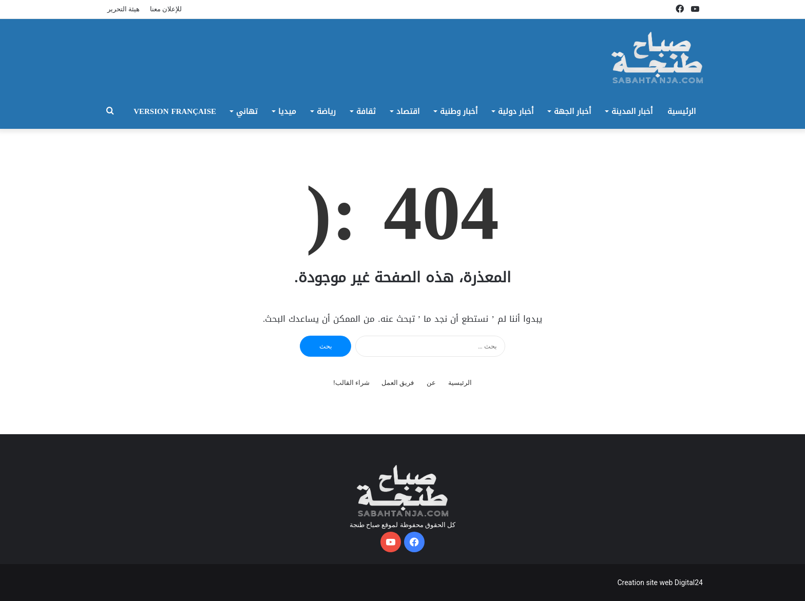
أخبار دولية (515, 111)
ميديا (287, 111)
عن (431, 382)
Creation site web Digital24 (660, 582)
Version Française (174, 111)
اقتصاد (407, 111)
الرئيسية (681, 111)
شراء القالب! (351, 382)
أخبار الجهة (572, 111)
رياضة (326, 111)
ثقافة (366, 111)
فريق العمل (397, 382)
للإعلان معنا (166, 9)
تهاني (247, 111)
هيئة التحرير (123, 9)
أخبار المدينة (632, 111)
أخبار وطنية (458, 111)
